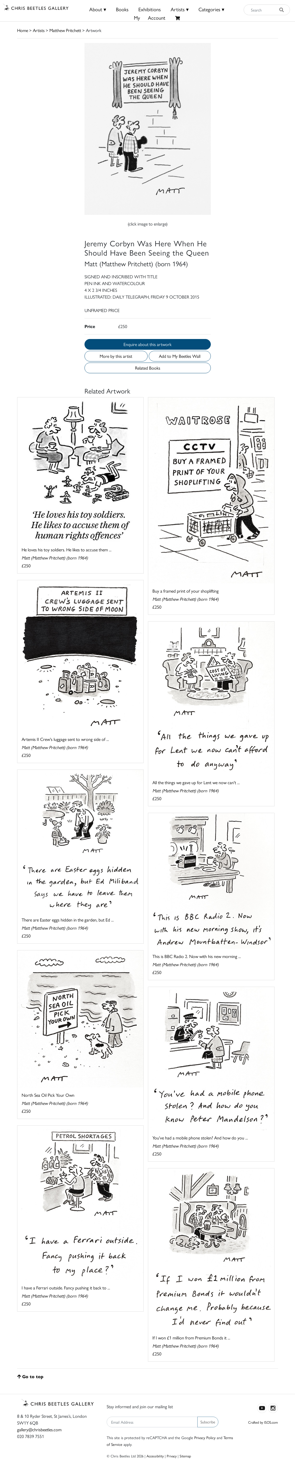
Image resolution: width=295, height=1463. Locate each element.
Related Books (147, 368)
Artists (39, 30)
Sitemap (185, 1456)
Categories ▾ (211, 9)
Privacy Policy (205, 1437)
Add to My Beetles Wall (179, 356)
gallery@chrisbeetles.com (39, 1429)
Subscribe (207, 1422)
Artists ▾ (180, 9)
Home (22, 30)
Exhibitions (149, 9)
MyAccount (149, 17)
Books (122, 9)
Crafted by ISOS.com (263, 1422)
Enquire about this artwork (147, 344)
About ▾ (97, 9)
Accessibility (155, 1456)
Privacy (172, 1456)
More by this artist (116, 356)
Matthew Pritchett (65, 30)
